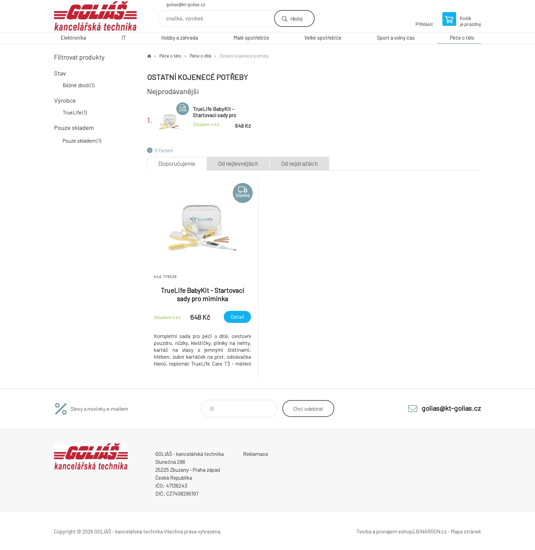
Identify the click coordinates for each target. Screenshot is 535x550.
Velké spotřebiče (323, 37)
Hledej (296, 18)
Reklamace (255, 454)
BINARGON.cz (431, 531)
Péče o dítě (200, 56)
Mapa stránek (466, 531)
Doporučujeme (176, 163)
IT (124, 37)
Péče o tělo (462, 37)
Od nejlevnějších (238, 163)
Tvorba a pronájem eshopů (385, 531)
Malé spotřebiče (251, 37)
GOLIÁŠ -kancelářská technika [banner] (95, 16)
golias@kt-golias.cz (185, 4)
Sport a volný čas (396, 37)
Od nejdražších (299, 163)
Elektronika (73, 37)
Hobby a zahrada (179, 37)
